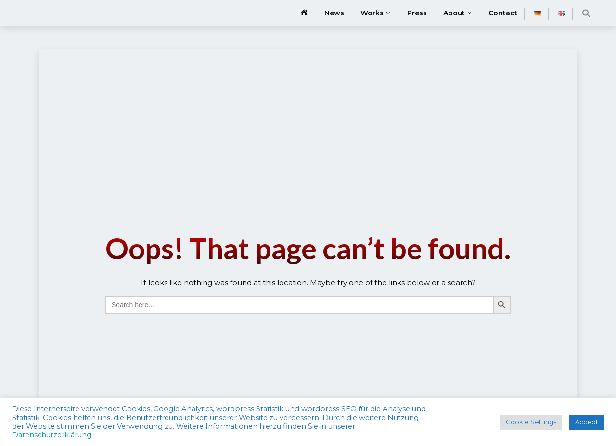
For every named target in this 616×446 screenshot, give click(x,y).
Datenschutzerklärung (51, 435)
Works (372, 13)
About (454, 13)
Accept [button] (586, 422)
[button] (587, 13)
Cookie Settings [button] (531, 422)
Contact (502, 13)
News (334, 13)
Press (417, 13)
